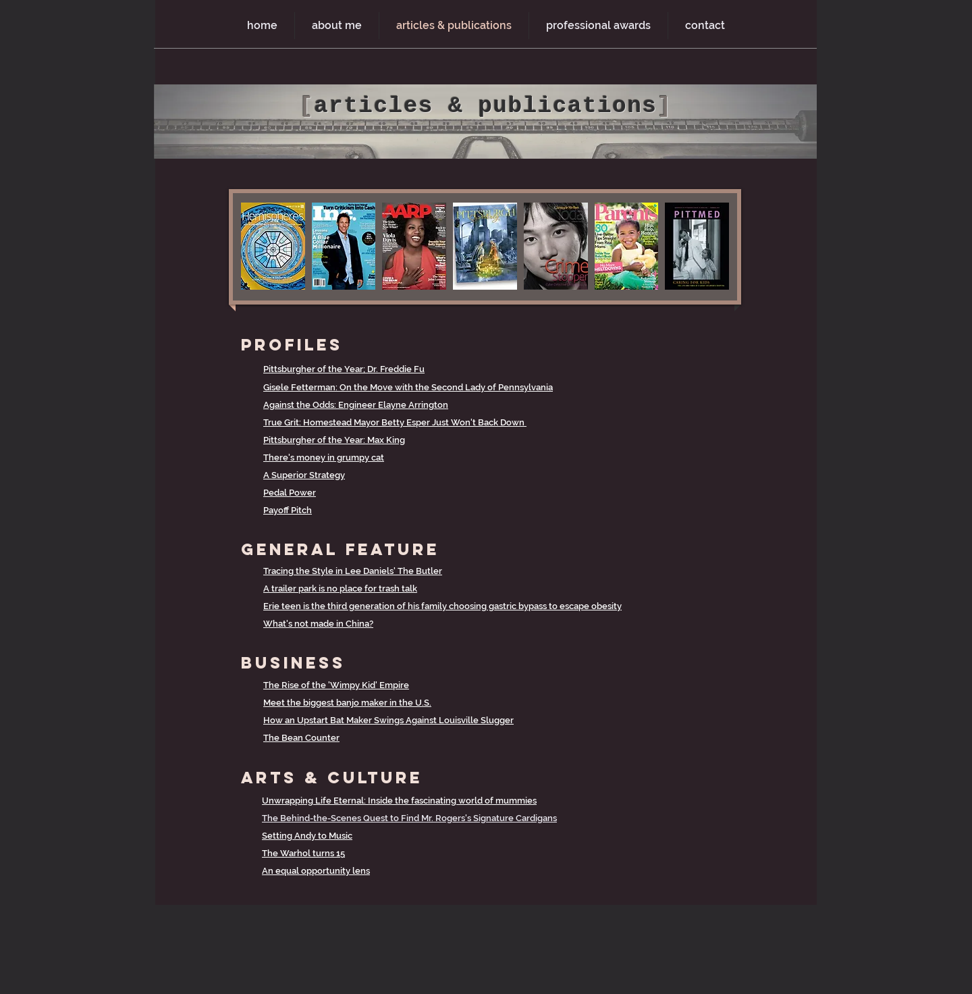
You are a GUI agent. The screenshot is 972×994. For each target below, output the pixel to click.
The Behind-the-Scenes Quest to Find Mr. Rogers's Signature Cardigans (409, 818)
